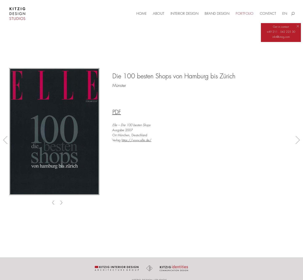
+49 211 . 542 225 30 (281, 32)
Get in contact (281, 27)
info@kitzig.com (281, 37)
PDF (116, 112)
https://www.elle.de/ (137, 140)
